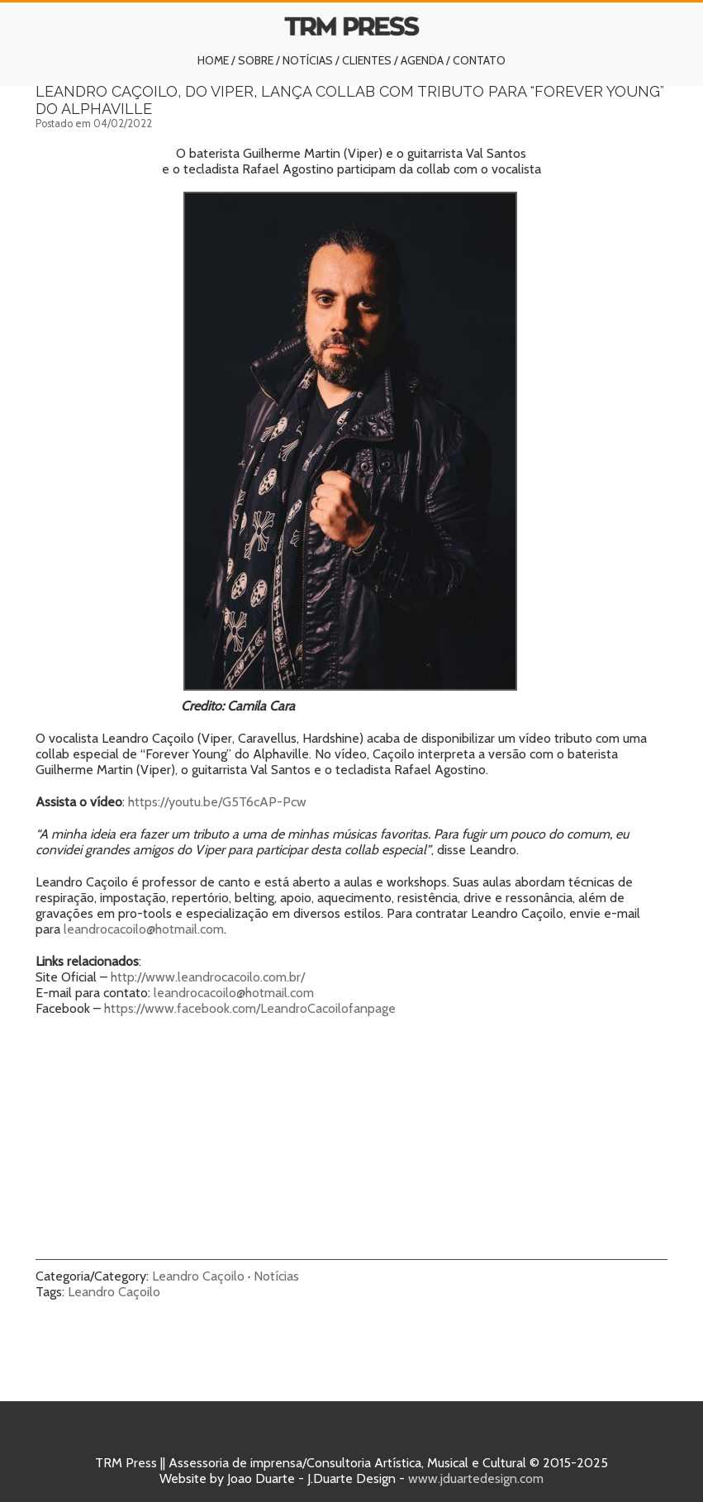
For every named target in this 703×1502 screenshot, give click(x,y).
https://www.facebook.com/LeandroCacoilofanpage (250, 1008)
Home (213, 60)
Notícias (308, 60)
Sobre (255, 60)
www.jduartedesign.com (476, 1478)
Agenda (422, 60)
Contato (479, 60)
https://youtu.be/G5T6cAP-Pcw (217, 802)
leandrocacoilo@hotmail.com (144, 929)
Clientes (367, 60)
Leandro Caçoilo (198, 1276)
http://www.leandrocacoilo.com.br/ (208, 977)
